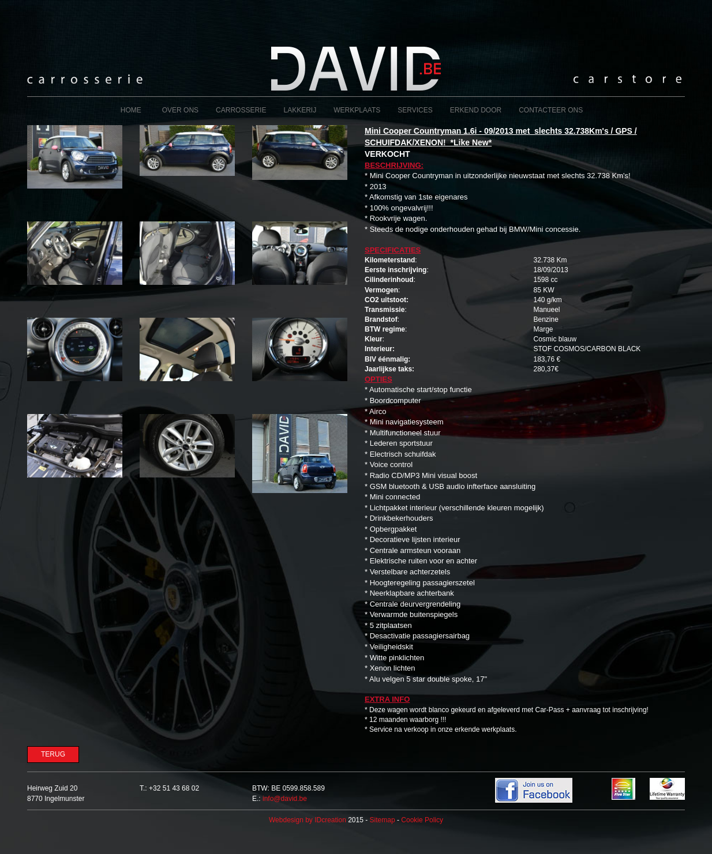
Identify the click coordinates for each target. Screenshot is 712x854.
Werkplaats (356, 110)
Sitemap (382, 820)
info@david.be (285, 799)
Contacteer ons (551, 110)
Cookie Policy (422, 820)
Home (131, 110)
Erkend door (475, 110)
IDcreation (307, 820)
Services (415, 110)
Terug (53, 754)
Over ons (180, 110)
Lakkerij (299, 110)
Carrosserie (241, 110)
